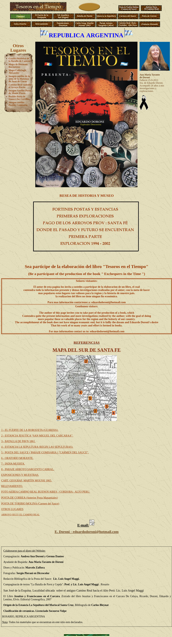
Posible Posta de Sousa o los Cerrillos (19, 97)
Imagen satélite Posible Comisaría (18, 103)
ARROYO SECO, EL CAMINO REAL (20, 514)
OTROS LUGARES (12, 509)
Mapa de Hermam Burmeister (18, 65)
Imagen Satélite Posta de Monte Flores (20, 91)
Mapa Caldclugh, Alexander (17, 71)
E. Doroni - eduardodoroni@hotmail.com (87, 532)
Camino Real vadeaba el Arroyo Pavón (20, 86)
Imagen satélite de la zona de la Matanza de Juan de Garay (19, 79)
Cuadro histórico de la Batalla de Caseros (19, 59)
